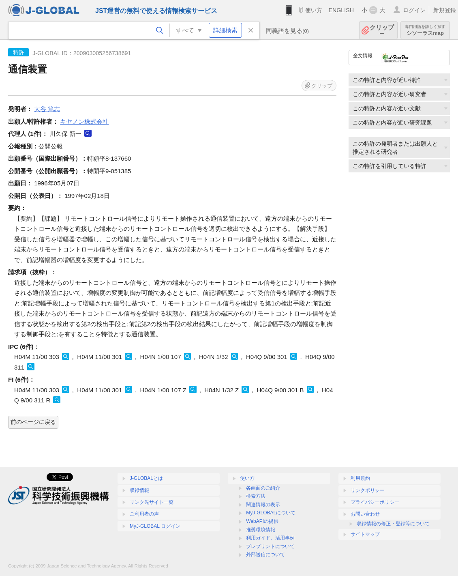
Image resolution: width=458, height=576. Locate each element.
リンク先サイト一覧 (151, 502)
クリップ (382, 30)
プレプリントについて (270, 546)
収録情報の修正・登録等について (393, 524)
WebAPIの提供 (262, 521)
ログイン (414, 10)
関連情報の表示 (263, 504)
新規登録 (444, 10)
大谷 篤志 (47, 108)
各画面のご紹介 (263, 488)
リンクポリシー (368, 490)
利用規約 (360, 478)
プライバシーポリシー (375, 502)
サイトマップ (365, 534)
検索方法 (255, 496)
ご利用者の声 (144, 514)
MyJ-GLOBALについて (270, 513)
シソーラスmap (425, 30)
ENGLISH (341, 10)
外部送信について (265, 554)
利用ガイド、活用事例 (270, 538)
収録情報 (139, 490)
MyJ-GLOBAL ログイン (155, 526)
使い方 (313, 10)
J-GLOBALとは (146, 478)
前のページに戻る (33, 422)
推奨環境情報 (260, 530)
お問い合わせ (365, 514)
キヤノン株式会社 (84, 121)
